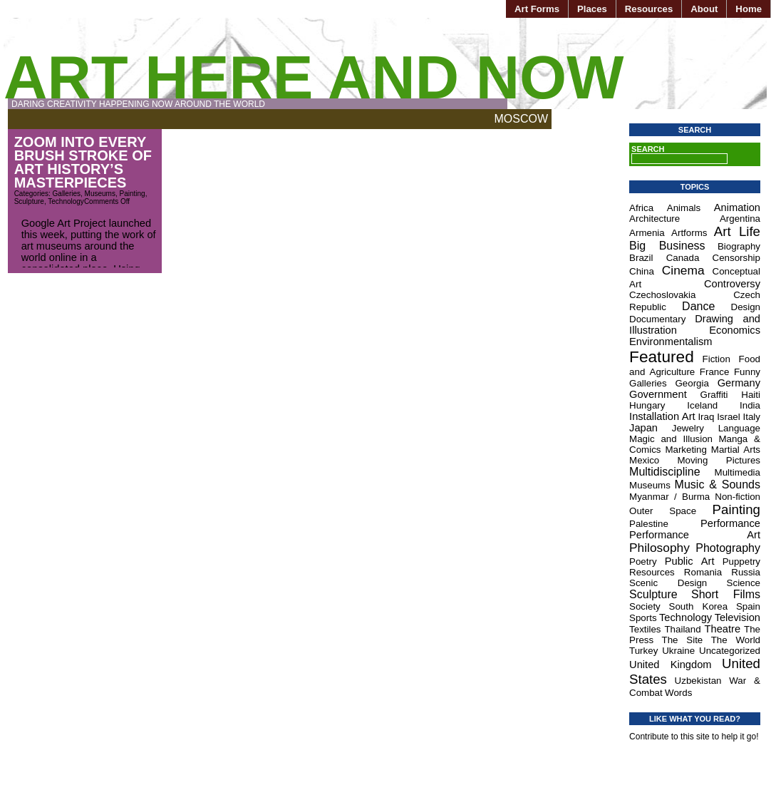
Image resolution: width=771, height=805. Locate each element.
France (714, 371)
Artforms (689, 232)
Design (746, 307)
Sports (643, 617)
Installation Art (662, 416)
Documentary (657, 319)
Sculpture (29, 201)
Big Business (667, 246)
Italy (751, 416)
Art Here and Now (313, 77)
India (750, 405)
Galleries (67, 194)
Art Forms (536, 9)
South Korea (698, 606)
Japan (643, 428)
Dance (698, 306)
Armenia (647, 232)
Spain (748, 606)
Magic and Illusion (671, 439)
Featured (661, 356)
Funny (747, 371)
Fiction (716, 359)
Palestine (648, 523)
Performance (730, 523)
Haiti (750, 394)
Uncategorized (729, 650)
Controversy (732, 283)
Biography (739, 246)
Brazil (641, 257)
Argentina (740, 218)
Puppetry (741, 561)
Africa (641, 207)
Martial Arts (735, 449)
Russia (745, 572)
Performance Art (694, 534)
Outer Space (662, 511)
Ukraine (678, 650)
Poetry (643, 561)
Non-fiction (737, 496)
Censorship (736, 257)
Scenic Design (668, 583)
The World (735, 640)
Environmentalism (670, 341)
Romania (703, 572)
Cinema (683, 270)
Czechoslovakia (662, 294)
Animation (737, 207)
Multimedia (737, 472)
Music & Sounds (717, 484)
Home (748, 9)
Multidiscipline (664, 472)
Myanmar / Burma (669, 496)
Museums (100, 194)
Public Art (690, 561)
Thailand (682, 629)
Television (737, 617)
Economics (734, 330)
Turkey (643, 650)
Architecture (654, 218)
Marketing (686, 449)
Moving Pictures (718, 460)
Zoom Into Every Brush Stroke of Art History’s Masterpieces (83, 162)
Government (658, 394)
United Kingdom (670, 664)
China (641, 271)
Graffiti (714, 394)
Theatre (723, 629)
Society (645, 606)
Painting (132, 194)
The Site (682, 640)
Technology (66, 201)
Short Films (725, 594)
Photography (727, 548)
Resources (649, 9)
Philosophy (659, 547)
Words (678, 692)
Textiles (645, 629)
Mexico (644, 460)
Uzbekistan (698, 680)
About (704, 9)
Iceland (702, 405)
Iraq (706, 416)
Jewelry (688, 428)
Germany (739, 383)
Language (739, 428)
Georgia (691, 383)
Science (743, 583)
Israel (728, 416)
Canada (683, 257)
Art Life (737, 231)
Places (592, 9)
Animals (683, 207)
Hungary (647, 405)
